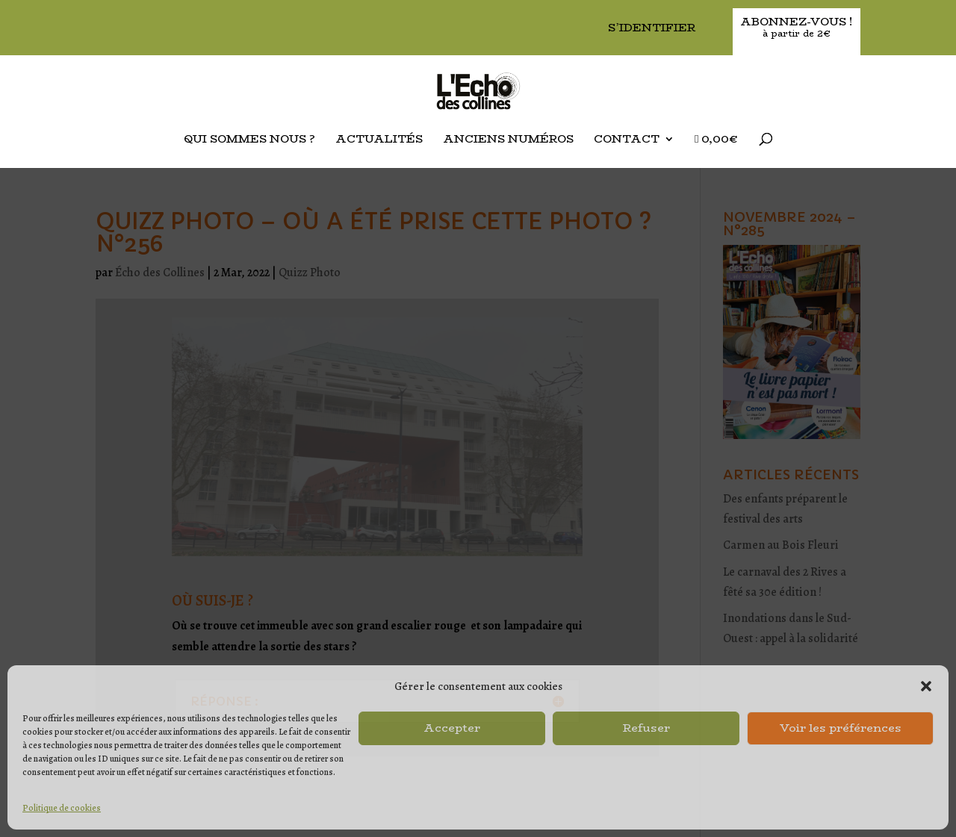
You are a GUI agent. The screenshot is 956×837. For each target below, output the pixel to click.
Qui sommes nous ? (249, 140)
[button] (926, 686)
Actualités (379, 140)
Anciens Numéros (508, 140)
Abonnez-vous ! (796, 28)
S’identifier (651, 29)
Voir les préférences (840, 727)
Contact (626, 140)
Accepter (451, 727)
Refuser (646, 727)
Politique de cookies (61, 808)
